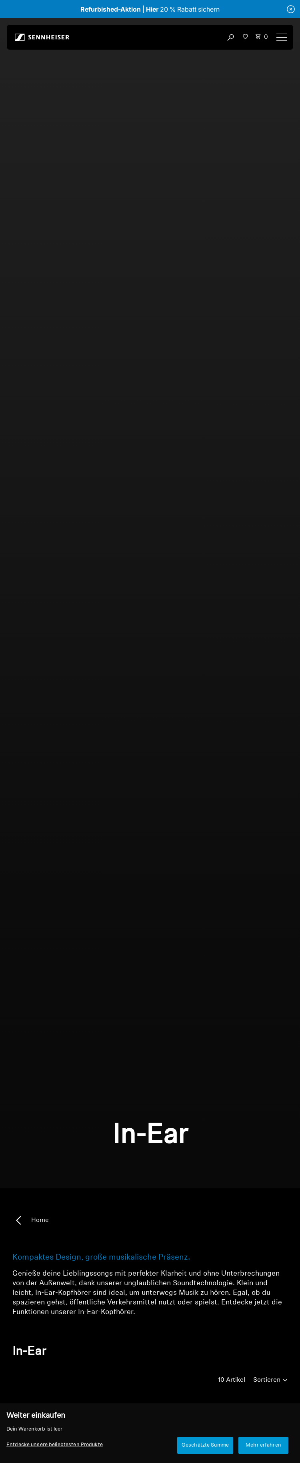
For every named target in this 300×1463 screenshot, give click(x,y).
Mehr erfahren (263, 1445)
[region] (150, 1433)
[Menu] (281, 37)
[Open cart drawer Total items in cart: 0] (261, 37)
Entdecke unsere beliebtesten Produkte (54, 1444)
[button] (245, 36)
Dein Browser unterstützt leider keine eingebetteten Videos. (150, 603)
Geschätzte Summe (205, 1445)
